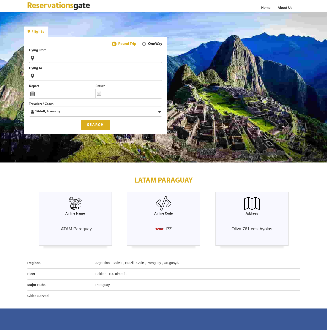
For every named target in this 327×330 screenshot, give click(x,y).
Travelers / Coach (41, 104)
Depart (34, 86)
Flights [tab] (35, 32)
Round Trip (127, 44)
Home (265, 8)
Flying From (37, 50)
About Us (285, 8)
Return (100, 86)
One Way (155, 44)
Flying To (35, 68)
